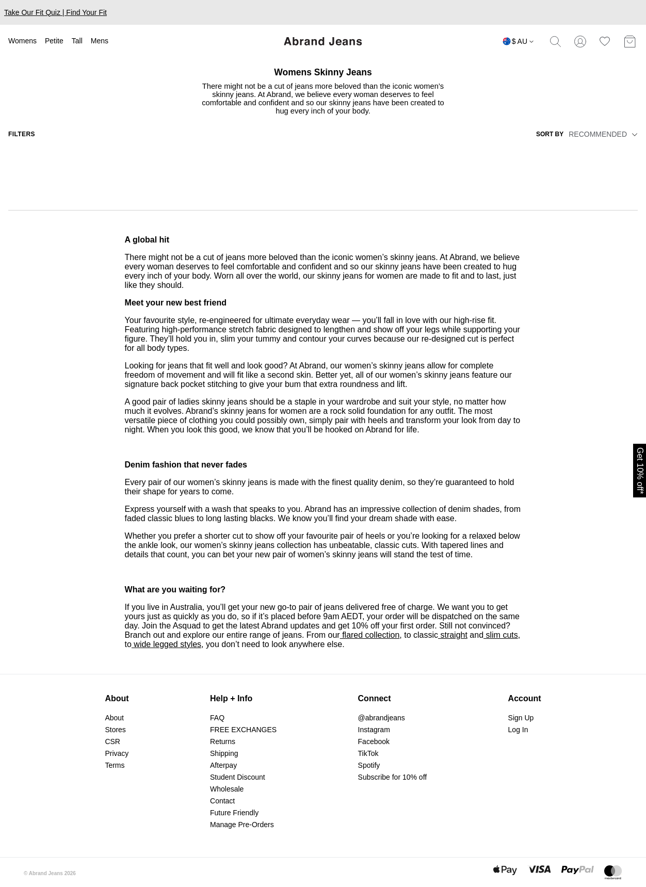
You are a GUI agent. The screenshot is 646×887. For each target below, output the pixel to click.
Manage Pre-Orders (242, 824)
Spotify (369, 765)
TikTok (368, 753)
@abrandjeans (381, 718)
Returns (222, 741)
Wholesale (227, 789)
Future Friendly (234, 813)
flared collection (370, 635)
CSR (112, 741)
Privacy (116, 753)
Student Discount (237, 777)
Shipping (224, 753)
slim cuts (500, 635)
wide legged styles (166, 644)
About (114, 718)
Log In (518, 729)
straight (452, 635)
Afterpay (223, 765)
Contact (222, 801)
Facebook (374, 741)
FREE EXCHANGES (243, 729)
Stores (115, 729)
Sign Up (521, 718)
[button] (633, 134)
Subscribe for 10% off (392, 777)
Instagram (374, 729)
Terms (114, 765)
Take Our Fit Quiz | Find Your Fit (55, 12)
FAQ (217, 718)
